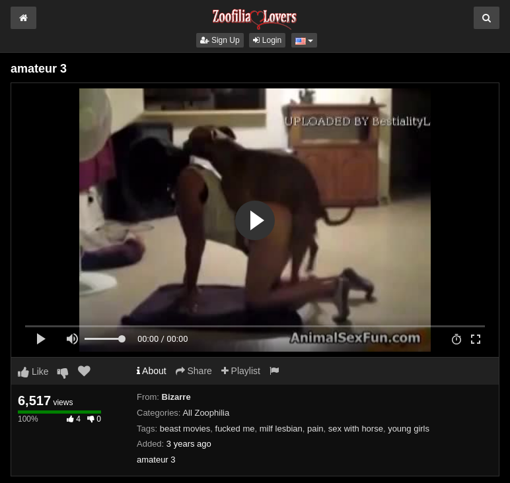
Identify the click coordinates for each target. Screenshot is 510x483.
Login (267, 40)
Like (33, 371)
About (151, 371)
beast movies (185, 429)
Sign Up (220, 40)
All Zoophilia (205, 413)
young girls (408, 429)
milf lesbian (281, 429)
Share (194, 371)
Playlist (240, 371)
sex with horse (355, 429)
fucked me (235, 429)
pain (315, 429)
